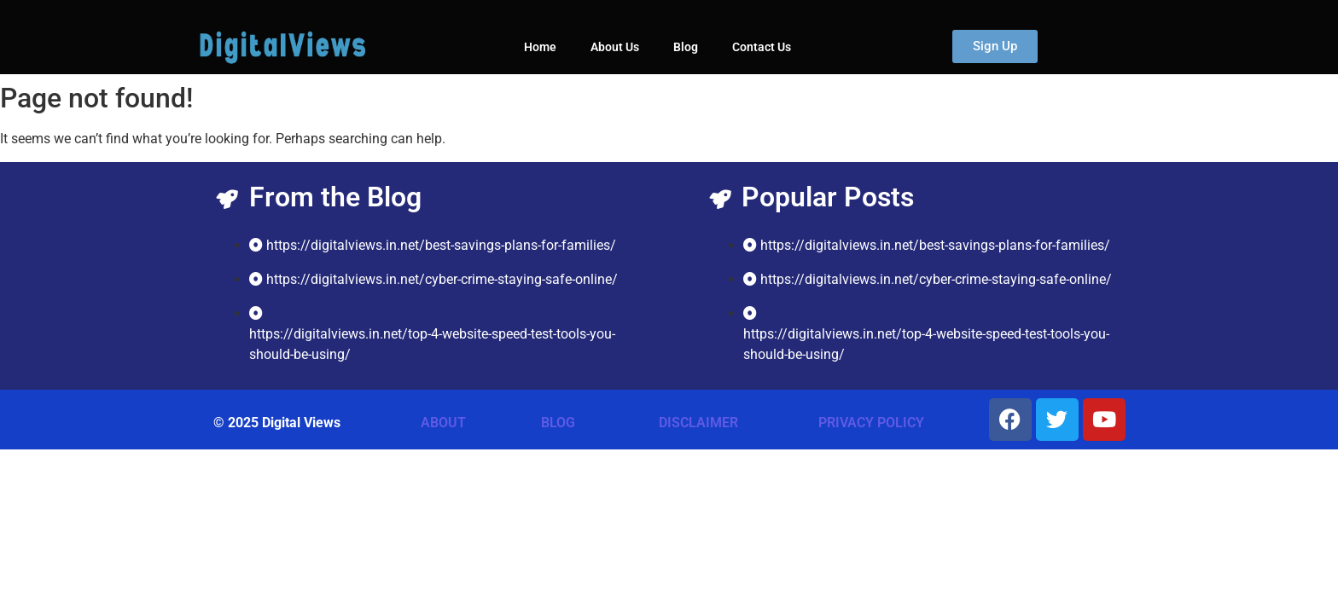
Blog (685, 47)
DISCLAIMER (698, 422)
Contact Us (761, 47)
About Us (614, 47)
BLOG (558, 422)
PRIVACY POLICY (871, 422)
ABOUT (443, 422)
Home (540, 47)
